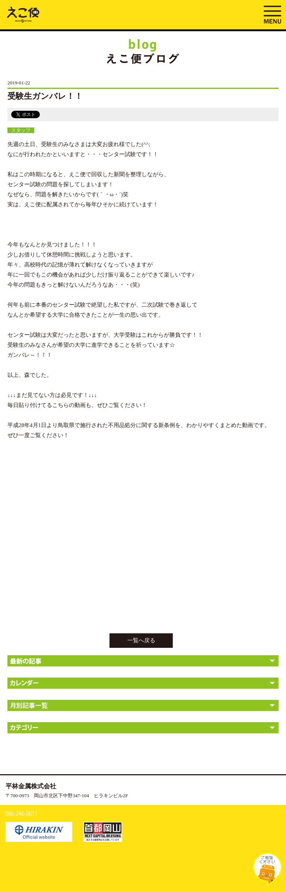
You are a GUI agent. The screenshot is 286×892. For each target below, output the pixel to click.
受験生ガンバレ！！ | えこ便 (23, 14)
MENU (272, 14)
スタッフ (21, 130)
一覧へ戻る (141, 640)
